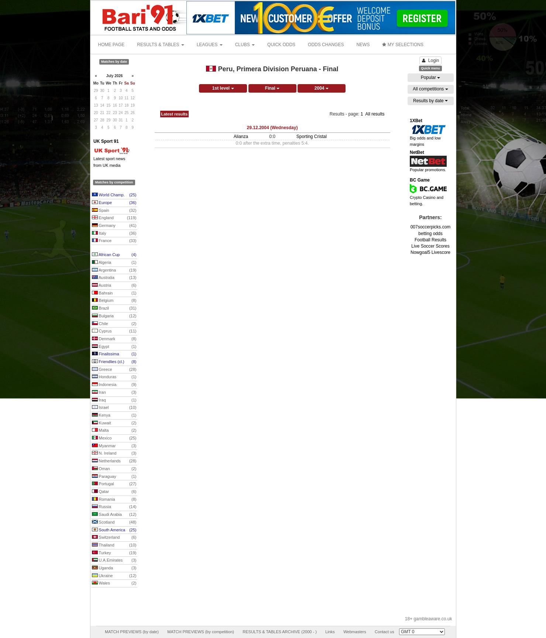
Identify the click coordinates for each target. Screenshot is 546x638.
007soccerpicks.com (431, 227)
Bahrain (114, 293)
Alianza (241, 136)
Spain (114, 211)
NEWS (363, 44)
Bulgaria (114, 316)
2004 (322, 88)
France (114, 241)
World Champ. (114, 195)
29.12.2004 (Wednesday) (272, 127)
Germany (114, 226)
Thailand (114, 545)
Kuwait (114, 423)
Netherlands (114, 461)
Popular (430, 77)
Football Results (430, 239)
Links (330, 632)
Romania (114, 500)
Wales (114, 583)
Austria (114, 286)
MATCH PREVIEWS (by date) (132, 632)
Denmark (114, 339)
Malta (114, 431)
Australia (114, 278)
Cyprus (114, 331)
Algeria (114, 263)
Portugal (114, 484)
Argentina (114, 270)
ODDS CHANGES (326, 44)
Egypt (114, 347)
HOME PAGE (111, 44)
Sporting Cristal (311, 136)
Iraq (114, 400)
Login (430, 60)
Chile (114, 324)
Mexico (114, 438)
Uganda (114, 568)
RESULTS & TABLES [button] (160, 44)
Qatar (114, 492)
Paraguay (114, 477)
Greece (114, 370)
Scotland (114, 522)
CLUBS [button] (245, 44)
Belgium (114, 301)
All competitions (430, 89)
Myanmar (114, 446)
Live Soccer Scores (430, 246)
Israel (114, 408)
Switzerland (114, 538)
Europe (114, 203)
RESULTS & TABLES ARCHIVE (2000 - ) (280, 632)
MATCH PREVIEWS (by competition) (200, 632)
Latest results (174, 114)
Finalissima (114, 354)
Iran (114, 393)
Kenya (114, 415)
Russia (114, 507)
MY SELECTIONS (402, 44)
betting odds (430, 233)
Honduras (114, 377)
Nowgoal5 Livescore (430, 252)
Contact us (384, 632)
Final (272, 88)
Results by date (430, 100)
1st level (223, 88)
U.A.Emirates (114, 560)
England (114, 218)
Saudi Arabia (114, 515)
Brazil (114, 308)
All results (374, 114)
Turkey (114, 553)
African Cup (114, 255)
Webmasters (354, 632)
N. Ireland (114, 453)
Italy (114, 234)
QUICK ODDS (281, 44)
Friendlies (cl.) (114, 362)
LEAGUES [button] (210, 44)
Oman (114, 469)
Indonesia (114, 385)
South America (114, 530)
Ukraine (114, 576)
